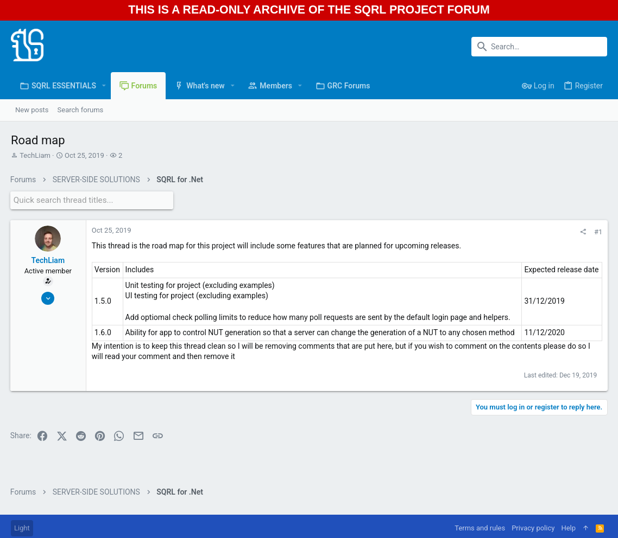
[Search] (539, 46)
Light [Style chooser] (22, 528)
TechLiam (35, 155)
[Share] (582, 231)
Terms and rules (480, 528)
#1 (598, 231)
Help (568, 528)
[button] (104, 85)
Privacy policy (533, 528)
